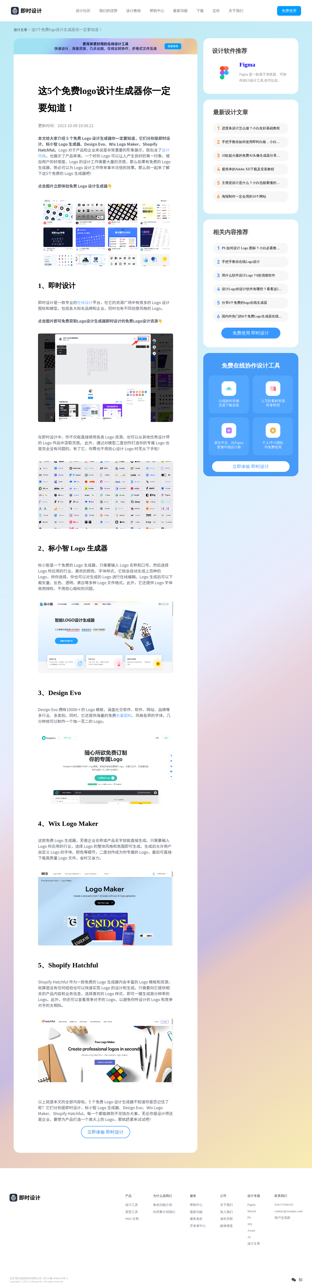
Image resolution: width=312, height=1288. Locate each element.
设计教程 (133, 11)
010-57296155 (283, 1204)
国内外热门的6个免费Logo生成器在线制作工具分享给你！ (252, 316)
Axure (251, 1230)
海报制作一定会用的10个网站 (244, 196)
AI (249, 1237)
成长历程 (226, 1219)
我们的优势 (108, 11)
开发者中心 (198, 1226)
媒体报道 (226, 1226)
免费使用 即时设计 (251, 333)
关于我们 (236, 11)
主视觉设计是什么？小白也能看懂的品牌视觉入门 (252, 183)
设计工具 (131, 1205)
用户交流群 (282, 1218)
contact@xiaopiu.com (288, 1211)
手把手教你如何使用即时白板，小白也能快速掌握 (252, 142)
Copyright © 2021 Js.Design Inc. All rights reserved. (36, 1281)
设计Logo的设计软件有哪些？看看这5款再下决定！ (252, 289)
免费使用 (289, 11)
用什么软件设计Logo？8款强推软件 (248, 275)
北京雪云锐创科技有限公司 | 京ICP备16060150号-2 (39, 1278)
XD (249, 1224)
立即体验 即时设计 (105, 1132)
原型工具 (131, 1212)
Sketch (251, 1211)
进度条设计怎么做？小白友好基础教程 (251, 128)
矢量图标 (124, 715)
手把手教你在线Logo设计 (241, 262)
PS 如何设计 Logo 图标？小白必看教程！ (252, 248)
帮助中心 (157, 11)
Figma (247, 64)
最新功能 (180, 11)
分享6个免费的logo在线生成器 (244, 303)
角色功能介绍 (162, 1205)
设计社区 (83, 11)
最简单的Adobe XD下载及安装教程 (248, 169)
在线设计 (85, 302)
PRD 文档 (132, 1219)
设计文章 (20, 30)
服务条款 (196, 1219)
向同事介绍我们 (164, 1212)
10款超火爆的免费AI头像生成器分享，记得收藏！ (252, 155)
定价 (216, 11)
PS (249, 1217)
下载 (200, 11)
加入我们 (226, 1212)
